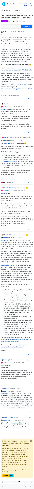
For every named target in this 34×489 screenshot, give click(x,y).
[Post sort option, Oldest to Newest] (3, 27)
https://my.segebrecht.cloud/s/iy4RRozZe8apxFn (16, 70)
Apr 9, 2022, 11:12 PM (19, 420)
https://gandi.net (17, 423)
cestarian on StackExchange (18, 85)
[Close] (31, 441)
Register (5, 475)
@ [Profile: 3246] (3, 109)
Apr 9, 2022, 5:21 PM (19, 362)
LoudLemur (6, 106)
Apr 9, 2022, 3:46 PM (19, 190)
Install (30, 5)
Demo (30, 3)
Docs (26, 5)
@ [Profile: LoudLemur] (8, 143)
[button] (2, 486)
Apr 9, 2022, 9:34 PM (17, 391)
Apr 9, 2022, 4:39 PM (17, 237)
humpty (5, 237)
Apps (20, 3)
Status (25, 3)
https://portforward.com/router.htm (12, 347)
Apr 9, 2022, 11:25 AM (16, 31)
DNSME (10, 400)
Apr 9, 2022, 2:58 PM (16, 140)
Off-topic (4, 21)
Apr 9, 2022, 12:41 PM (19, 106)
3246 (4, 31)
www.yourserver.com (10, 161)
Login (11, 475)
